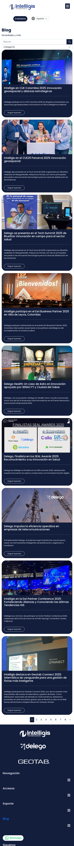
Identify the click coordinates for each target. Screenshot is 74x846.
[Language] (42, 19)
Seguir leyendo (14, 112)
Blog (6, 819)
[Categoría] (37, 47)
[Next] (70, 719)
